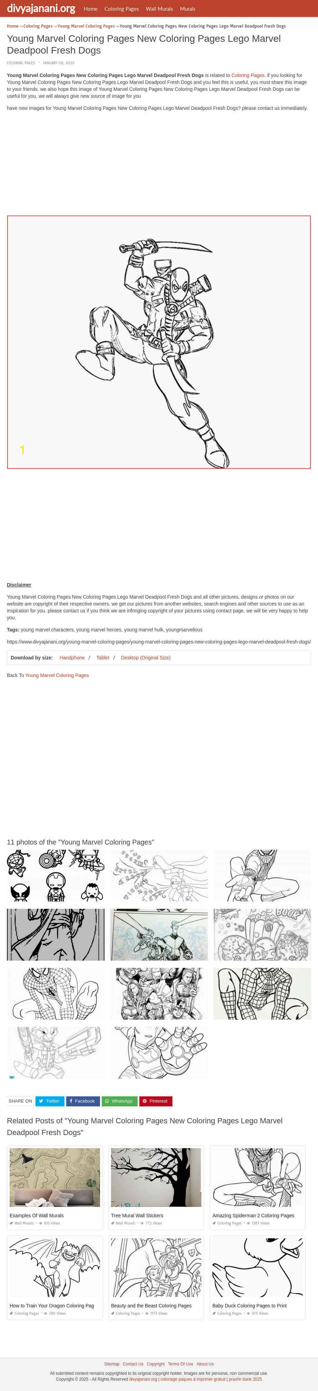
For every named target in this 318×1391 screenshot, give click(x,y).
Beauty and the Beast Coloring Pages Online (159, 1305)
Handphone (72, 657)
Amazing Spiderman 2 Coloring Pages (253, 1215)
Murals (188, 9)
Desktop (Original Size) (146, 657)
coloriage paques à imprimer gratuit (192, 1379)
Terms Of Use (180, 1364)
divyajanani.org (41, 8)
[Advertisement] (159, 165)
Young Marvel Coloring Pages (57, 675)
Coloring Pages (122, 9)
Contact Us (133, 1364)
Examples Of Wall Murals (37, 1215)
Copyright (156, 1364)
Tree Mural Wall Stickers (137, 1215)
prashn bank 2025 (245, 1379)
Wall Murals (159, 9)
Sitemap (111, 1364)
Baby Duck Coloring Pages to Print (249, 1305)
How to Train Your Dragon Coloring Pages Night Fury (66, 1305)
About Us (205, 1364)
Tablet (102, 657)
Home (91, 9)
